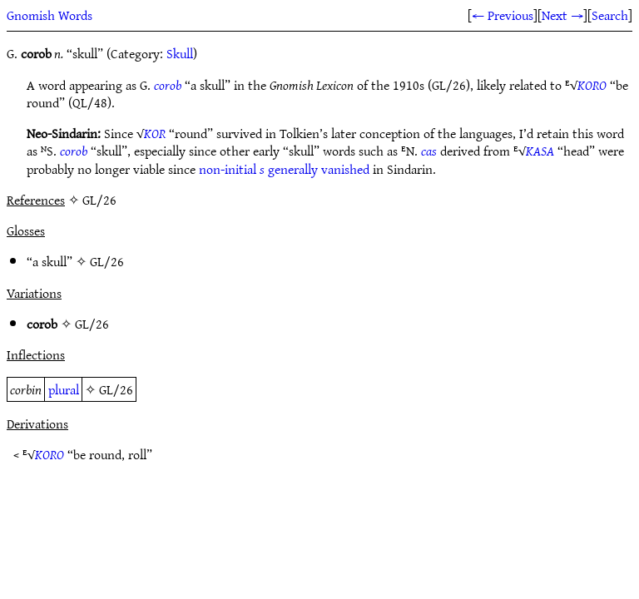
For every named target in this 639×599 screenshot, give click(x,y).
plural (63, 389)
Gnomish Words (49, 15)
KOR (155, 133)
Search (610, 15)
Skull (179, 53)
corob (167, 85)
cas (429, 150)
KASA (540, 150)
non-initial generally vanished (284, 169)
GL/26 (107, 261)
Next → (562, 15)
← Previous (502, 15)
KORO (592, 85)
